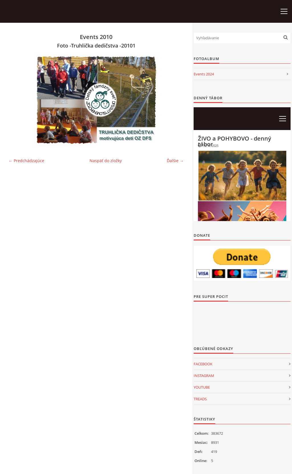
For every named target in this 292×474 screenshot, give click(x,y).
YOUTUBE (202, 387)
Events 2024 (204, 74)
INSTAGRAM (204, 375)
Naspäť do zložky (106, 160)
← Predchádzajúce (26, 160)
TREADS (200, 398)
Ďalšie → (175, 160)
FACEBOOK (203, 363)
